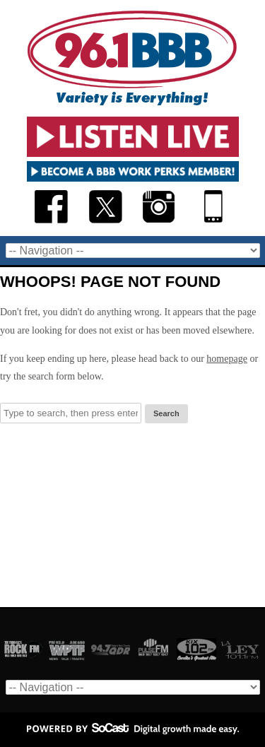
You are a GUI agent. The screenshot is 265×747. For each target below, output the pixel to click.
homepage (226, 358)
